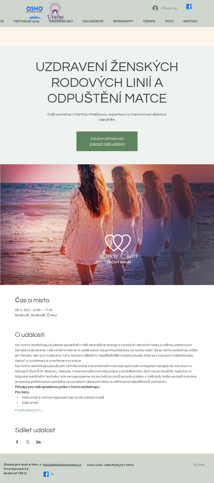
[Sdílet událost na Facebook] (17, 442)
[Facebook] (189, 6)
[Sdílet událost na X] (28, 442)
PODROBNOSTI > (29, 410)
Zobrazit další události (107, 144)
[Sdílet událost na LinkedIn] (38, 442)
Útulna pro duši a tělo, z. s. (24, 464)
